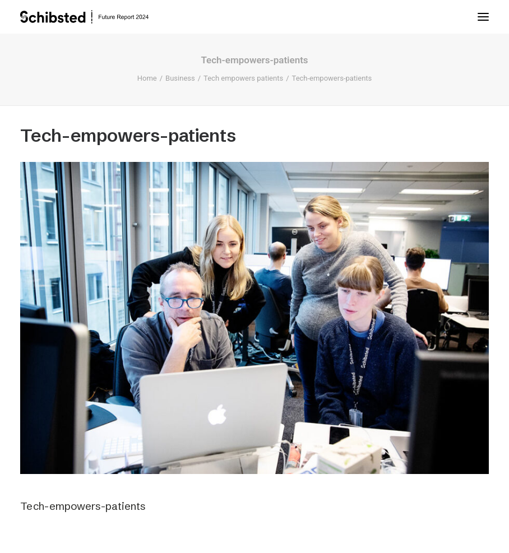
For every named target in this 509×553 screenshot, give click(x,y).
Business (180, 78)
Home (147, 78)
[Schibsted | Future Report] (95, 17)
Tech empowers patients (243, 78)
